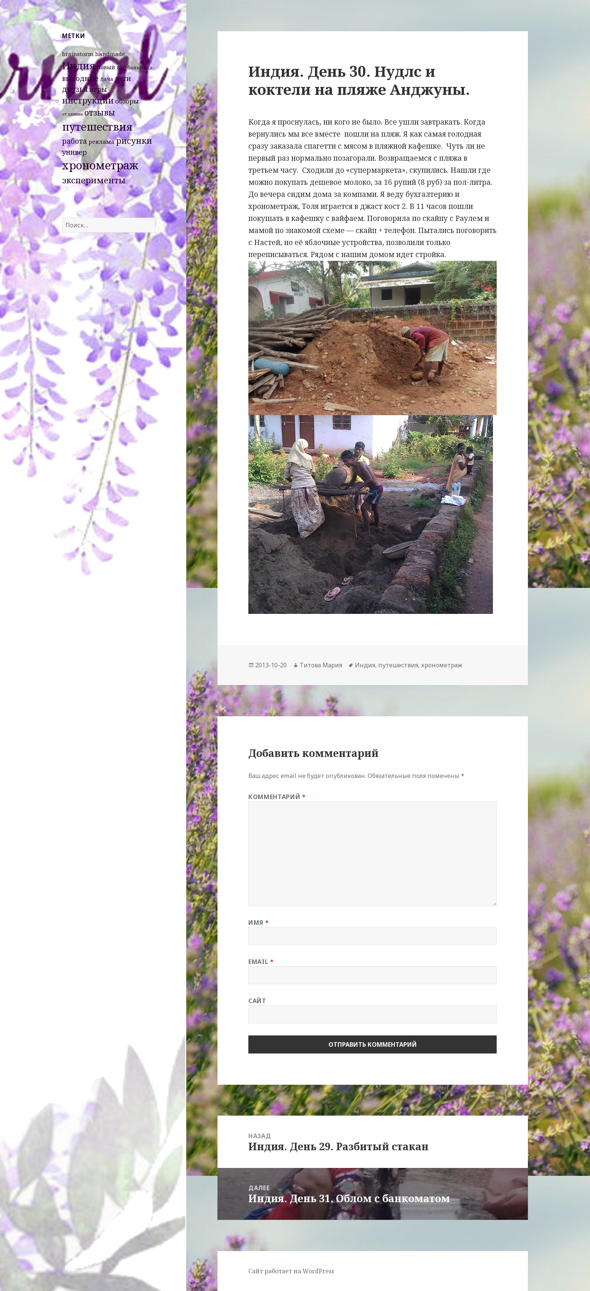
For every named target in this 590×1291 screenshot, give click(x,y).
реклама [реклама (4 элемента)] (101, 141)
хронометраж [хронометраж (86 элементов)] (100, 165)
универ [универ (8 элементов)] (74, 152)
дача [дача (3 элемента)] (106, 78)
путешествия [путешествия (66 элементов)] (97, 126)
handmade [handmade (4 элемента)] (110, 54)
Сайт (257, 1001)
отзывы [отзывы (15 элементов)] (99, 112)
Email (261, 962)
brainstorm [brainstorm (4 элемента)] (78, 54)
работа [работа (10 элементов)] (74, 141)
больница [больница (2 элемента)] (140, 67)
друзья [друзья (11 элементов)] (75, 89)
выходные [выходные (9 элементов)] (80, 78)
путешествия (398, 665)
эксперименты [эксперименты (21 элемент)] (94, 180)
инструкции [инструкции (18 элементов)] (88, 100)
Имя (258, 922)
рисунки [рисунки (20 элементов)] (134, 140)
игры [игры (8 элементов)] (98, 89)
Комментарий (277, 797)
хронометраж (441, 665)
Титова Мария (321, 665)
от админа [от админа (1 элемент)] (72, 114)
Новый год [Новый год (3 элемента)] (111, 67)
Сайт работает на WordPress (291, 1271)
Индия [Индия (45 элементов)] (78, 65)
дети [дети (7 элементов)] (123, 78)
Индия (365, 665)
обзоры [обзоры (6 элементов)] (127, 101)
